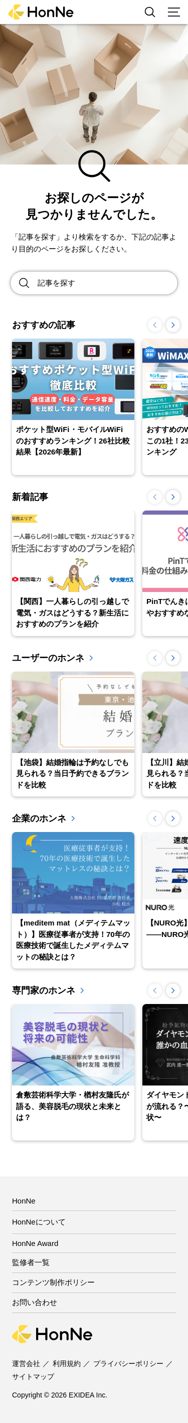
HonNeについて (39, 1222)
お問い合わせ (34, 1302)
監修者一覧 (31, 1262)
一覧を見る (91, 658)
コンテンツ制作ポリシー (53, 1282)
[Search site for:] (107, 283)
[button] (173, 325)
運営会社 (26, 1364)
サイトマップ (33, 1376)
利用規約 (67, 1364)
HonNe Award (35, 1243)
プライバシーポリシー (128, 1364)
